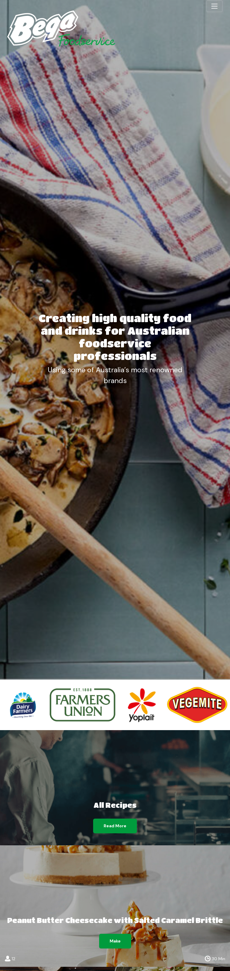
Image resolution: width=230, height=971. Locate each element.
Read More (115, 826)
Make (115, 941)
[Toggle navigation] (214, 6)
